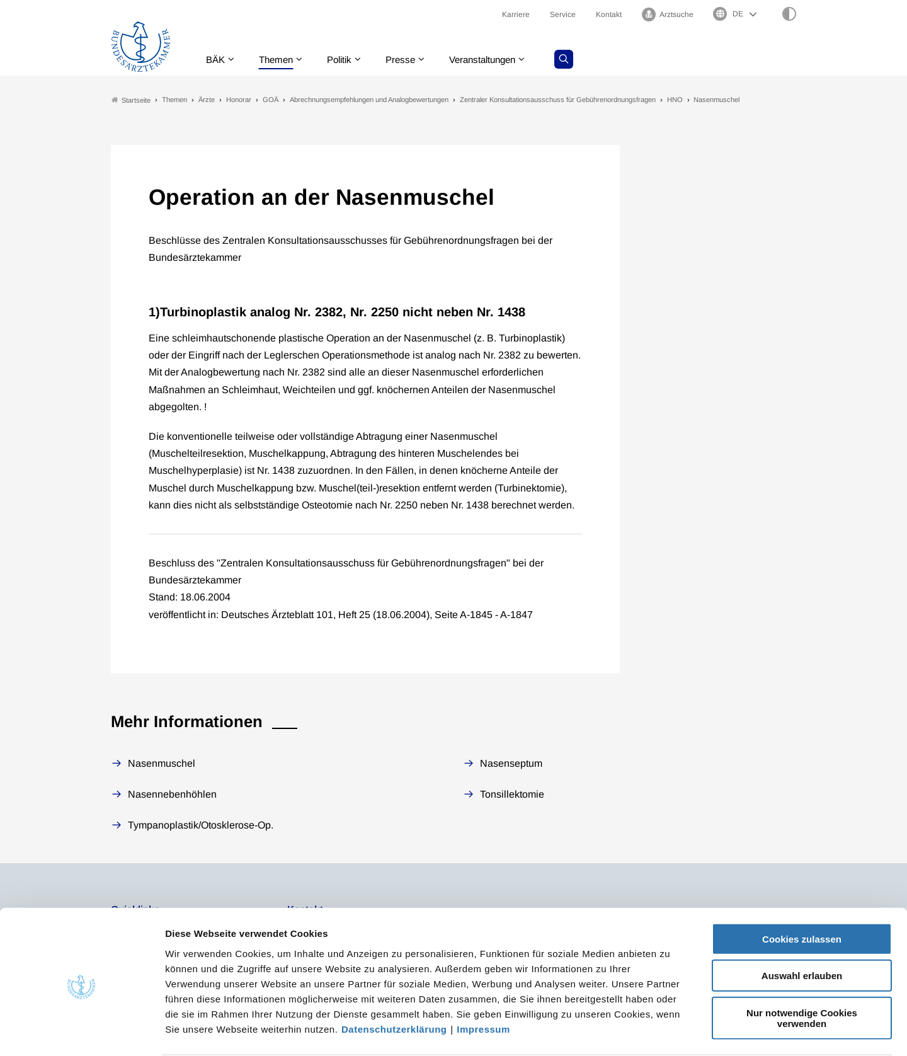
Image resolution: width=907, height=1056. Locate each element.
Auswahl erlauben (802, 927)
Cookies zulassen (801, 890)
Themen (280, 59)
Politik (347, 59)
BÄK (217, 59)
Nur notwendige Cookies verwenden (801, 969)
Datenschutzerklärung (394, 980)
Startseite (131, 100)
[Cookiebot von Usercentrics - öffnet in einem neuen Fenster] (81, 1031)
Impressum (483, 980)
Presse (410, 59)
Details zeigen (670, 1031)
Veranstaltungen (496, 59)
